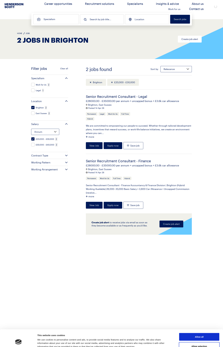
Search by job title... (100, 19)
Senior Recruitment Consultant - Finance (118, 161)
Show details (149, 339)
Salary (35, 124)
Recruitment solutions (108, 6)
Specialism (49, 19)
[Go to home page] (14, 8)
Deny (199, 339)
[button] (49, 78)
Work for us (185, 6)
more (91, 136)
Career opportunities (80, 6)
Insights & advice (151, 6)
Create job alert (189, 39)
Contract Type (39, 155)
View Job (94, 145)
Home (19, 33)
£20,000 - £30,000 (124, 82)
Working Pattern (40, 162)
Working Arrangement (44, 169)
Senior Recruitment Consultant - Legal (116, 96)
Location (139, 19)
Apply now (113, 145)
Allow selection (199, 330)
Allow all (199, 321)
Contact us (202, 6)
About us (169, 6)
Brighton (97, 82)
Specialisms (130, 6)
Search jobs (180, 19)
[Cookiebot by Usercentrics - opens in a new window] (18, 341)
